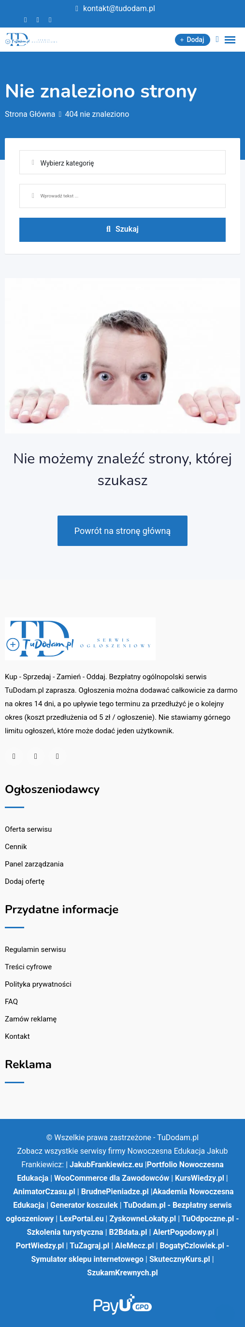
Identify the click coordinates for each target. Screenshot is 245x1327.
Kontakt (17, 1036)
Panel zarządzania (34, 864)
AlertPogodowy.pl (183, 1232)
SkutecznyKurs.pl (179, 1259)
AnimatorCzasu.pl (44, 1191)
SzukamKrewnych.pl (122, 1272)
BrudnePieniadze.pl (115, 1191)
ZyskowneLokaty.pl (142, 1218)
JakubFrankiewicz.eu (106, 1164)
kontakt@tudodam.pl (119, 8)
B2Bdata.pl (128, 1232)
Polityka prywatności (38, 984)
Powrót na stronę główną (122, 531)
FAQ (11, 1001)
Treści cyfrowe (28, 967)
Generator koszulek (84, 1205)
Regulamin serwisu (35, 949)
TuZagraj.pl (89, 1245)
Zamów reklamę (31, 1019)
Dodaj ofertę (24, 881)
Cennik (16, 846)
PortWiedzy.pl (40, 1245)
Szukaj (122, 229)
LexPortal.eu (81, 1218)
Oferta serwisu (28, 829)
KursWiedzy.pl (199, 1178)
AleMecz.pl (134, 1245)
